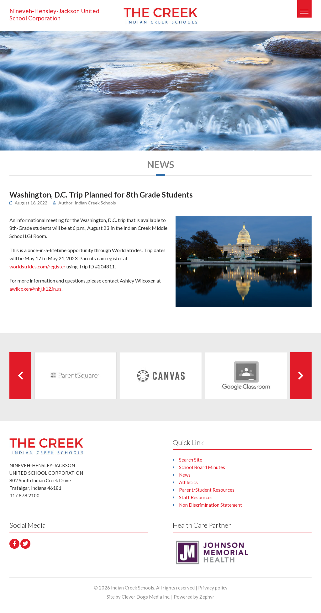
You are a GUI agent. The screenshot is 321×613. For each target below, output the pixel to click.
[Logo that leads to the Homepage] (46, 446)
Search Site (190, 459)
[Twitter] (25, 544)
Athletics (188, 482)
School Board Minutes (202, 467)
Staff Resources (196, 497)
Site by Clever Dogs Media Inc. (138, 597)
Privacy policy (213, 587)
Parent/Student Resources (206, 490)
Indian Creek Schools (132, 587)
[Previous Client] (20, 375)
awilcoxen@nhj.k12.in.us (35, 289)
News (185, 475)
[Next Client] (301, 375)
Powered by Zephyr (194, 597)
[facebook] (14, 544)
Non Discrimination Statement (210, 505)
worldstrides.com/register (37, 266)
